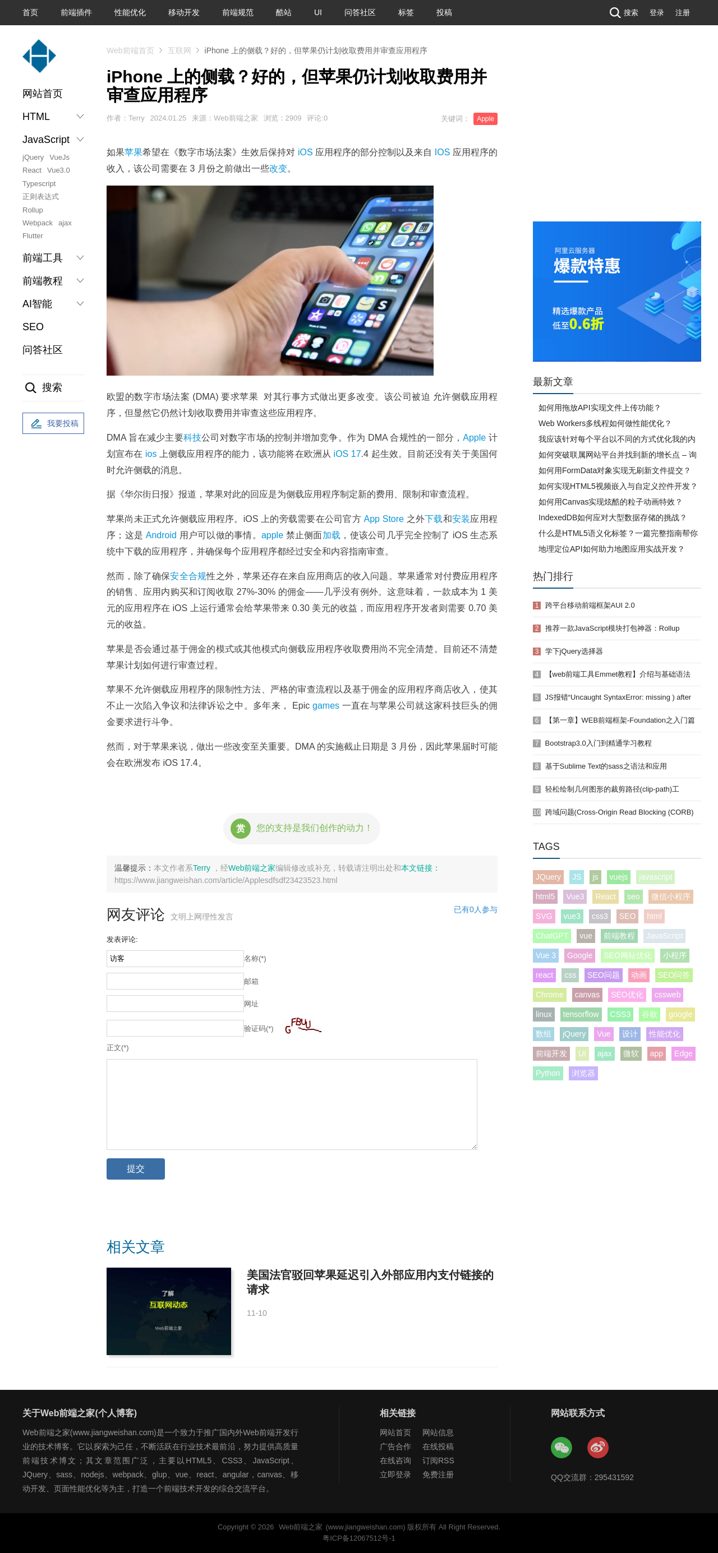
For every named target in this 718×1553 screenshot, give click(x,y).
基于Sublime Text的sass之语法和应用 (606, 766)
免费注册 (438, 1474)
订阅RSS (438, 1460)
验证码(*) (259, 1028)
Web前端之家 (252, 867)
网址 (251, 1004)
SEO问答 (674, 974)
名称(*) (255, 958)
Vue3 (575, 896)
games (325, 705)
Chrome (550, 994)
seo (633, 896)
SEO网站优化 (628, 955)
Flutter (32, 236)
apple (272, 535)
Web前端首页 (130, 50)
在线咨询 (395, 1460)
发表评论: (122, 939)
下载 (434, 519)
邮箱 (251, 981)
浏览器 (583, 1073)
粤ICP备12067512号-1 (359, 1538)
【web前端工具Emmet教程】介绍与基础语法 (618, 674)
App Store (384, 519)
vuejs (619, 876)
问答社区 (360, 12)
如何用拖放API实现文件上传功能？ (599, 407)
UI (318, 12)
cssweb (668, 994)
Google (579, 955)
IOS (442, 152)
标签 (406, 12)
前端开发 (551, 1053)
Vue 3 (546, 955)
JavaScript (664, 935)
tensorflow (581, 1014)
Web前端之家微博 (598, 1448)
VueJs (59, 157)
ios (151, 454)
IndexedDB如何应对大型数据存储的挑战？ (612, 517)
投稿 (444, 12)
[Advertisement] (617, 137)
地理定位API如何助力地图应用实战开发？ (611, 548)
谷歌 (649, 1014)
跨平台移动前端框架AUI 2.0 (590, 605)
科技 (192, 437)
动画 (639, 974)
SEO (33, 326)
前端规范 (238, 12)
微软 (631, 1053)
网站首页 (42, 93)
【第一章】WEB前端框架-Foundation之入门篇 (620, 720)
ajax (65, 223)
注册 (682, 12)
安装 (461, 519)
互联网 (179, 50)
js (595, 876)
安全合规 (188, 576)
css (570, 974)
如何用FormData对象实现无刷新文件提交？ (614, 470)
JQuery (548, 876)
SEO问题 (603, 974)
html (654, 916)
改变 (278, 168)
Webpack (37, 223)
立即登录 (395, 1474)
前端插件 (76, 12)
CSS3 (620, 1014)
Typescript (39, 183)
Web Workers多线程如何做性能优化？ (605, 423)
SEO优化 (627, 994)
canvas (587, 994)
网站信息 (438, 1432)
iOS (305, 152)
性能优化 (130, 12)
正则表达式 (40, 196)
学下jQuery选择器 (574, 651)
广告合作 (395, 1446)
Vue (603, 1033)
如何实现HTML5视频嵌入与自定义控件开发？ (618, 486)
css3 (600, 916)
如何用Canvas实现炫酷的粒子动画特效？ (610, 501)
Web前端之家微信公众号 (562, 1448)
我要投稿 (53, 423)
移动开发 (184, 12)
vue (585, 935)
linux (544, 1014)
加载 (332, 535)
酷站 (284, 12)
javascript (655, 876)
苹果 (133, 152)
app (656, 1053)
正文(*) (118, 1047)
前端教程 (619, 935)
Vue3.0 (58, 170)
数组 (543, 1033)
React (32, 170)
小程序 (675, 955)
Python (548, 1073)
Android (161, 535)
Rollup (32, 210)
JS (576, 876)
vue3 (572, 916)
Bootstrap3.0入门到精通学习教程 (598, 743)
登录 (657, 12)
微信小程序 (671, 896)
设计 (630, 1033)
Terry (203, 867)
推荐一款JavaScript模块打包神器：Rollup (612, 628)
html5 (545, 896)
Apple (485, 119)
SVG (544, 916)
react (544, 974)
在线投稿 (438, 1446)
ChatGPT (552, 935)
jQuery (33, 157)
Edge (683, 1053)
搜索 (622, 12)
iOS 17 (347, 454)
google (680, 1014)
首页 (30, 12)
